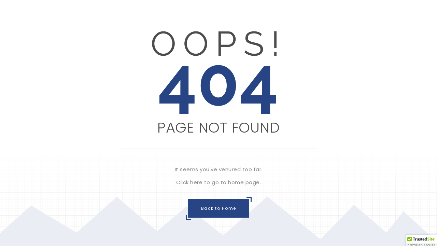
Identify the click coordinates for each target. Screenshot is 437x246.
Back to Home (218, 208)
